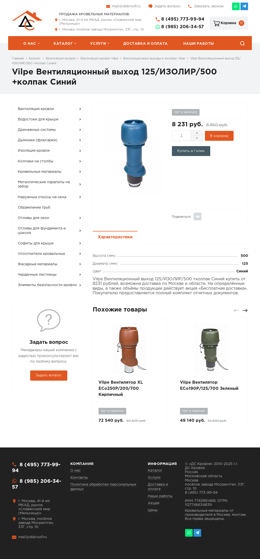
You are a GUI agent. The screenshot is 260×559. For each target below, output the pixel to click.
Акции (153, 503)
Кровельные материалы (39, 171)
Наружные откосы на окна (42, 197)
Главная (18, 58)
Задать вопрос (167, 6)
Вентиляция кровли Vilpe (99, 58)
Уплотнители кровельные (41, 253)
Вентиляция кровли (60, 58)
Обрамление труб (34, 207)
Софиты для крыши (36, 243)
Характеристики (115, 237)
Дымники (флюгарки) (37, 140)
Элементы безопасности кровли (47, 285)
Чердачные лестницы (37, 274)
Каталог (63, 43)
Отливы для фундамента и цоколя (42, 231)
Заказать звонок (209, 6)
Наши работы (198, 43)
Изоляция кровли (34, 150)
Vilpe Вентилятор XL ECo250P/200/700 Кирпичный (121, 389)
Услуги (98, 43)
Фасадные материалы (37, 264)
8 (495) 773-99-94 (182, 19)
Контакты (79, 477)
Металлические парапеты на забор (44, 184)
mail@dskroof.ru (126, 6)
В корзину (219, 135)
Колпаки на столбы (35, 161)
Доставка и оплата (145, 43)
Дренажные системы (37, 129)
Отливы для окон (33, 218)
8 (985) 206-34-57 (182, 27)
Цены (153, 510)
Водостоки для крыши (38, 119)
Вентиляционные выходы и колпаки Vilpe (154, 58)
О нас (29, 43)
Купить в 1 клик (191, 150)
